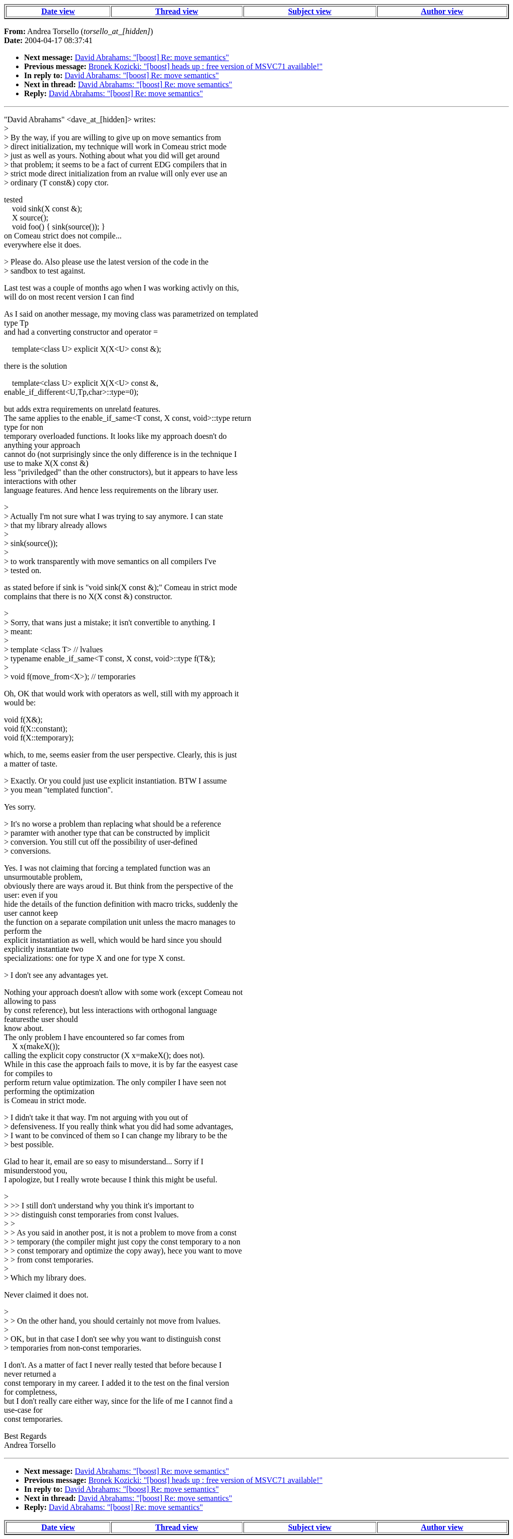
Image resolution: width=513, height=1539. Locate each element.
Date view (58, 11)
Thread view (176, 11)
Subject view (310, 11)
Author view (442, 11)
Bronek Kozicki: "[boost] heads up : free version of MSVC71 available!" (206, 66)
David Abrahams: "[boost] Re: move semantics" (152, 57)
